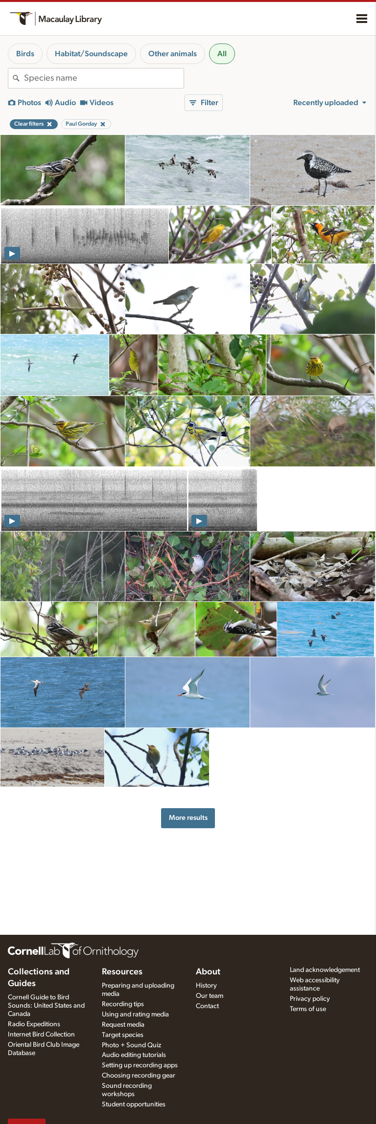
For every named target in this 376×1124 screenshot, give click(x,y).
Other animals (172, 54)
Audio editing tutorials (134, 1055)
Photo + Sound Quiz (131, 1045)
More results (188, 817)
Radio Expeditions (34, 1024)
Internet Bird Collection (41, 1034)
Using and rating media (135, 1014)
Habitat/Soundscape (91, 54)
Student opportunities (133, 1104)
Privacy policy (310, 998)
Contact (207, 1006)
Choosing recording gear (138, 1075)
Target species (122, 1035)
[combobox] (104, 78)
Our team (209, 995)
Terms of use (308, 1009)
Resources (122, 972)
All (222, 54)
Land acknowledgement (325, 970)
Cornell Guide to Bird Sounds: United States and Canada (46, 1005)
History (206, 985)
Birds (25, 54)
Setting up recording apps (140, 1065)
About (208, 972)
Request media (123, 1024)
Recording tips (123, 1004)
